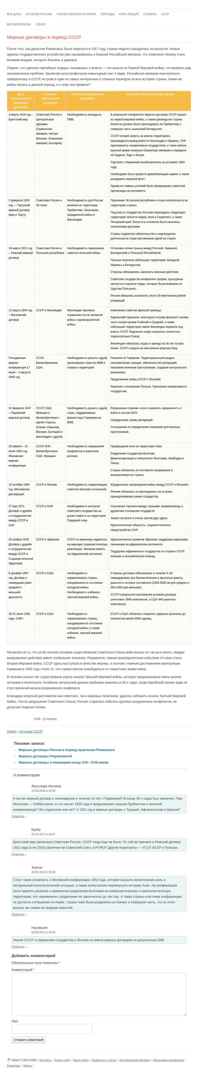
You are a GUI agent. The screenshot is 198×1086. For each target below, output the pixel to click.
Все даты (14, 14)
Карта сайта (81, 1060)
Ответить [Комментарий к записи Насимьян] (18, 946)
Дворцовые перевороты (168, 1060)
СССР (165, 14)
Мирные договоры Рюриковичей (45, 756)
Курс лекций (129, 14)
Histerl (11, 731)
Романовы (13, 1065)
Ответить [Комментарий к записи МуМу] (18, 854)
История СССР (31, 731)
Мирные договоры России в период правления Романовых (67, 750)
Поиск (40, 24)
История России (39, 14)
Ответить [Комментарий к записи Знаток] (18, 914)
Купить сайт (62, 1060)
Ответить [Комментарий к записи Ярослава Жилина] (18, 816)
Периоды (107, 14)
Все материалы (19, 24)
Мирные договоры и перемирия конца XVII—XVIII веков (63, 762)
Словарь (150, 14)
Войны (27, 1065)
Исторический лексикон (134, 1060)
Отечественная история (76, 14)
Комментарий (23, 970)
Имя (15, 1021)
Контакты (46, 1060)
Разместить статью (104, 1060)
